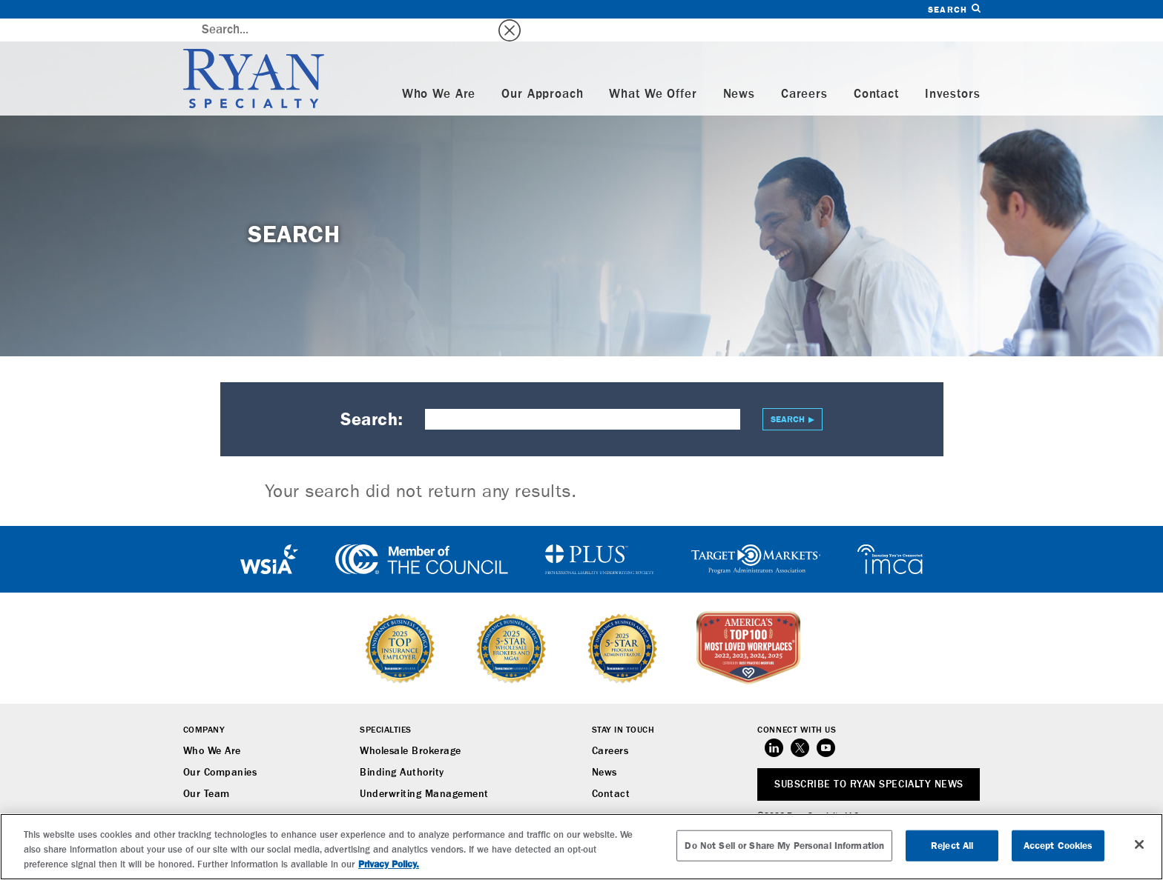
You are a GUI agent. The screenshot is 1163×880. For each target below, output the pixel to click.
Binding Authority (402, 749)
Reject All (952, 845)
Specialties (386, 707)
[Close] (1139, 844)
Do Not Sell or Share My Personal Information (784, 845)
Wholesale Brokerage (410, 728)
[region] (581, 846)
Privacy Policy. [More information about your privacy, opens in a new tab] (388, 864)
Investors (953, 71)
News (739, 71)
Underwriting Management (424, 771)
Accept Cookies (1058, 845)
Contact (876, 71)
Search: (371, 396)
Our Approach (542, 71)
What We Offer (652, 71)
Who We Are (439, 71)
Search (954, 9)
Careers (804, 71)
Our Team (206, 771)
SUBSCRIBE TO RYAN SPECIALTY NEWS (868, 761)
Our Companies (220, 749)
